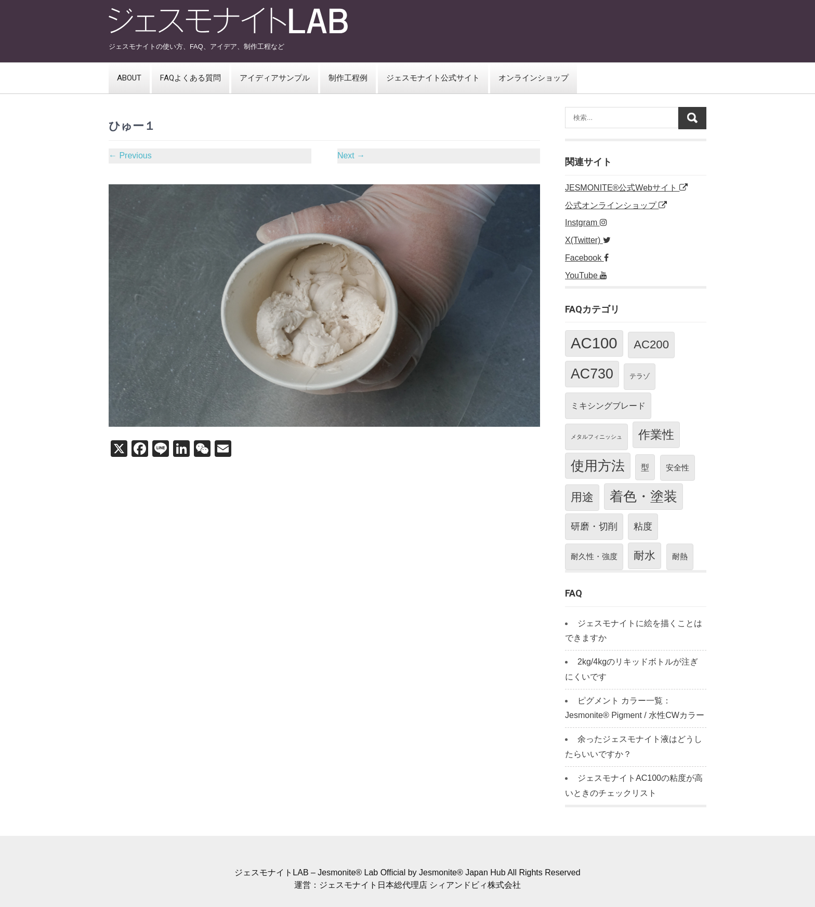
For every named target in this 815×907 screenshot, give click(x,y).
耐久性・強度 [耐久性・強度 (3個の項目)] (594, 556)
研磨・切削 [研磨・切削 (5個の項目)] (594, 526)
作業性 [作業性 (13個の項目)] (656, 434)
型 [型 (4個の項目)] (645, 467)
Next (351, 155)
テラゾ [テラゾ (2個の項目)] (639, 376)
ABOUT (129, 78)
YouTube (586, 275)
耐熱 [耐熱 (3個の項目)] (680, 556)
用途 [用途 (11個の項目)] (582, 497)
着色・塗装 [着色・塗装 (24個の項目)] (643, 496)
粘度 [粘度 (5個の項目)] (643, 526)
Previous (130, 155)
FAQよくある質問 (190, 78)
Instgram (586, 222)
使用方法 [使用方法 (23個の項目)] (598, 465)
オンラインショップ (533, 78)
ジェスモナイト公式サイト (433, 78)
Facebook (587, 257)
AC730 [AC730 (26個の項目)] (592, 374)
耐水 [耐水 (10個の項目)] (644, 555)
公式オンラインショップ (616, 205)
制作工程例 (347, 78)
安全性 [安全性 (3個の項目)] (677, 467)
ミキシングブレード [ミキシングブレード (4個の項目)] (608, 405)
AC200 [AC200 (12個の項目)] (651, 344)
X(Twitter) (588, 240)
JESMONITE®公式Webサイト (626, 187)
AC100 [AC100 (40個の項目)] (594, 342)
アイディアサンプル (275, 78)
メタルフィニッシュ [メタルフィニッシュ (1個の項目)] (596, 437)
